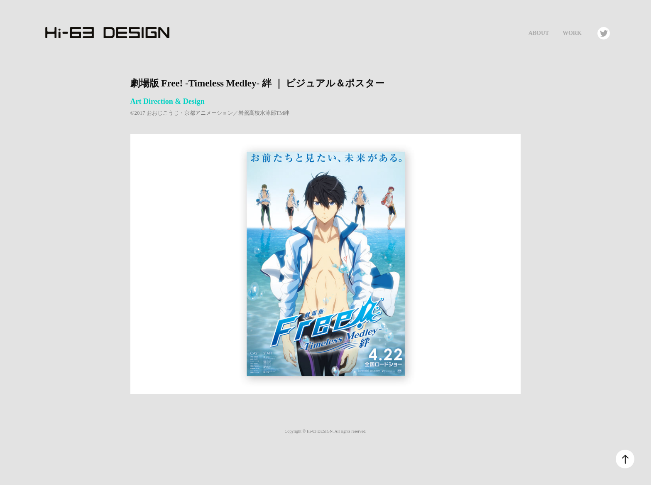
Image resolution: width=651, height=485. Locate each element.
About (539, 33)
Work (572, 33)
